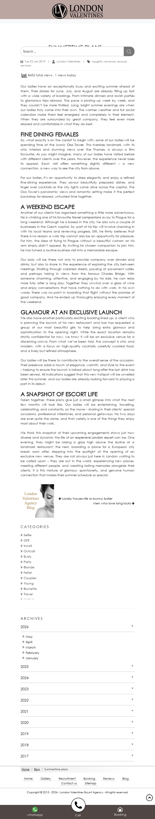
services (26, 65)
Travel (28, 594)
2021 (25, 711)
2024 (25, 677)
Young (29, 583)
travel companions (86, 217)
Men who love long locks (112, 503)
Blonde (29, 567)
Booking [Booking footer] (89, 779)
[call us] (79, 804)
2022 (25, 700)
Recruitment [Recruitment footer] (67, 779)
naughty (97, 61)
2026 (25, 626)
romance (110, 61)
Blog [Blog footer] (125, 779)
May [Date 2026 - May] (29, 636)
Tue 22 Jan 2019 (35, 61)
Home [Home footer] (28, 779)
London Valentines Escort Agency (81, 792)
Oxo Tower (75, 145)
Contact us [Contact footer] (69, 783)
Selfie (27, 535)
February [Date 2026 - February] (32, 653)
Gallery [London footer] (46, 779)
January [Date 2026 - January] (32, 658)
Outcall (29, 551)
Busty (27, 556)
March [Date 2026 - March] (31, 647)
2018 (25, 744)
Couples (30, 578)
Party (27, 562)
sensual (121, 61)
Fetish (28, 572)
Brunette (30, 589)
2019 (25, 733)
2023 (25, 689)
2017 (25, 756)
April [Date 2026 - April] (29, 642)
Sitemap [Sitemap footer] (90, 783)
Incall (28, 546)
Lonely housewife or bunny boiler (87, 498)
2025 (25, 666)
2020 (25, 722)
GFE (27, 540)
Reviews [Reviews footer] (108, 779)
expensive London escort (94, 437)
